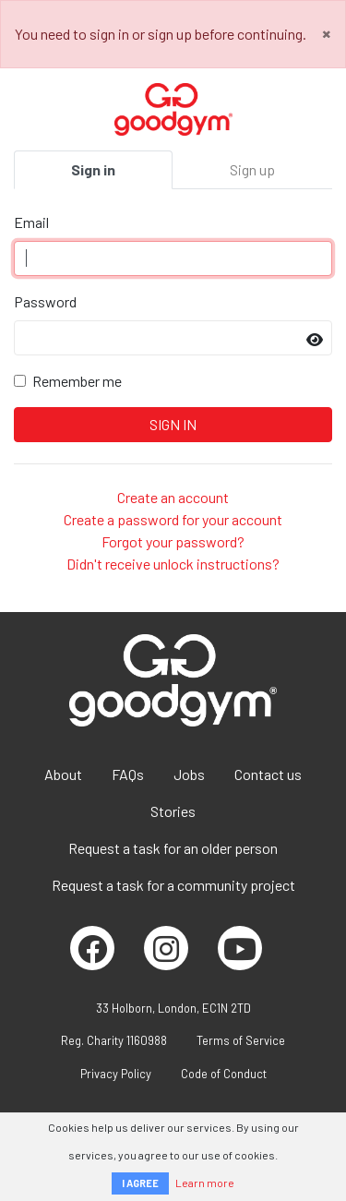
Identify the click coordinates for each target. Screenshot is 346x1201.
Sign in (93, 169)
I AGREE (140, 1183)
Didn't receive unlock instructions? (173, 563)
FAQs (128, 774)
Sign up (252, 169)
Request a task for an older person (173, 848)
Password (45, 301)
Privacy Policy (115, 1073)
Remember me (77, 381)
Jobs (189, 774)
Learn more (204, 1182)
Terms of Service (241, 1040)
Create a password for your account (173, 519)
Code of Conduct (224, 1073)
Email (31, 222)
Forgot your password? (173, 541)
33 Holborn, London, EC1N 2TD (173, 1008)
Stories (173, 811)
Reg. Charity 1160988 (114, 1040)
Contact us (268, 774)
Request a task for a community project (173, 885)
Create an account (173, 497)
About (63, 774)
